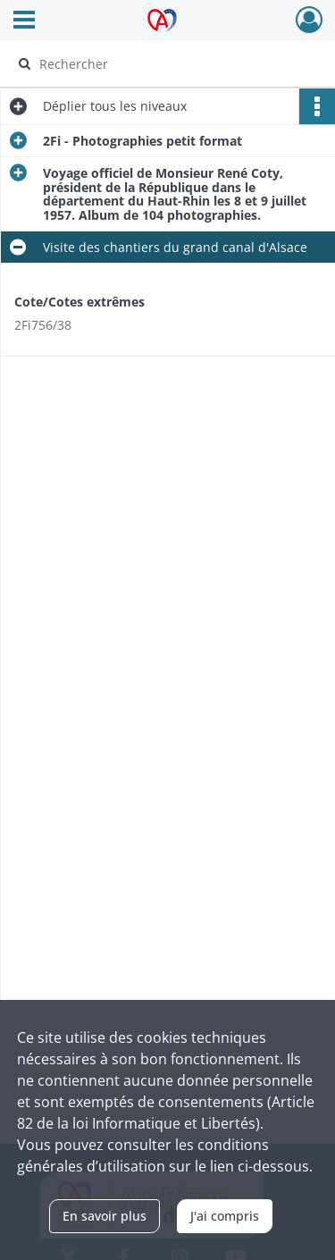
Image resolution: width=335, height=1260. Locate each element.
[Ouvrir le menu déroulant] (24, 21)
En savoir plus (105, 1215)
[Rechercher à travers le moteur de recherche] (165, 63)
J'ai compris (224, 1215)
